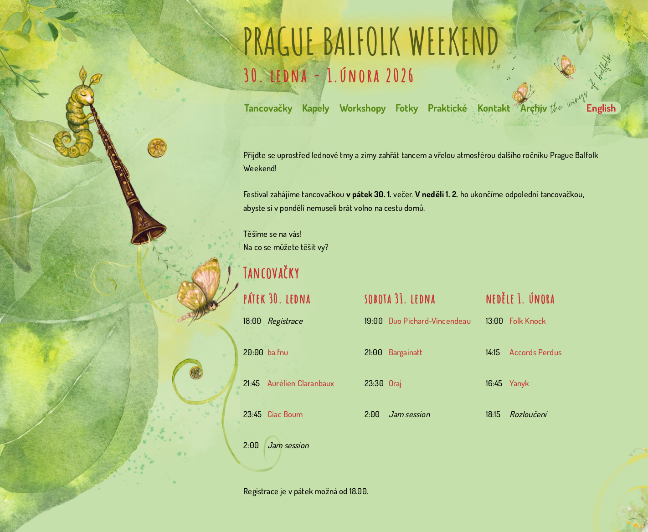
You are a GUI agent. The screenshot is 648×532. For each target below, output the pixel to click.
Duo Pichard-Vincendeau (430, 320)
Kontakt (494, 108)
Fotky (407, 108)
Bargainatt (406, 352)
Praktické (447, 108)
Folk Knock (527, 320)
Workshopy (362, 108)
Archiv (533, 108)
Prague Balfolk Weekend (371, 41)
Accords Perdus (535, 352)
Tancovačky (268, 108)
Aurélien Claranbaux (300, 383)
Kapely (315, 108)
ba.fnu (277, 352)
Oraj (395, 383)
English (601, 108)
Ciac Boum (285, 414)
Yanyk (519, 383)
